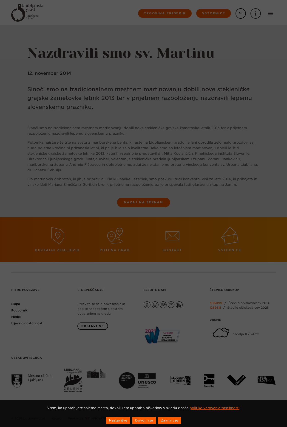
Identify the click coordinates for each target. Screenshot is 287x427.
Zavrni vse (169, 420)
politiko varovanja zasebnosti (214, 408)
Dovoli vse (144, 420)
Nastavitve (118, 420)
